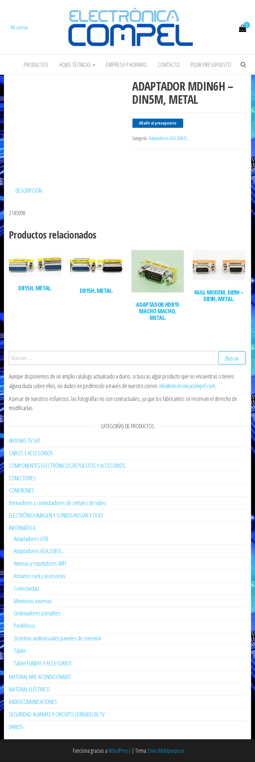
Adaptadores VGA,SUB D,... (169, 138)
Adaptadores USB (31, 539)
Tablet (20, 651)
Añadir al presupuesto (158, 123)
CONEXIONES (21, 490)
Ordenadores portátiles (37, 613)
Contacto (169, 65)
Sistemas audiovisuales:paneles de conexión (57, 638)
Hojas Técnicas (77, 65)
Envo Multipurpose (166, 750)
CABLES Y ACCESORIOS (31, 453)
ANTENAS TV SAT (25, 440)
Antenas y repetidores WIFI (40, 563)
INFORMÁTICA (22, 528)
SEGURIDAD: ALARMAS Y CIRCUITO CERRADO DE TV (56, 714)
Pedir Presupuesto (210, 65)
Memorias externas (33, 601)
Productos (36, 65)
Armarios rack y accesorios (40, 576)
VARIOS (16, 727)
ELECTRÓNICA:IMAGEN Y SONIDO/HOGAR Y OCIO (56, 515)
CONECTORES (22, 478)
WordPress (119, 750)
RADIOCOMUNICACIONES (33, 702)
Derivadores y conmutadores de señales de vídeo (57, 503)
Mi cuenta (19, 27)
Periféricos (24, 626)
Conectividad (26, 588)
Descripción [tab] (28, 190)
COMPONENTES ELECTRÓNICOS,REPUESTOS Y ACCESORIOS (67, 465)
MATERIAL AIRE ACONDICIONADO (40, 677)
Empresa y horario (126, 65)
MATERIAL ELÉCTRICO (29, 689)
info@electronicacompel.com (187, 386)
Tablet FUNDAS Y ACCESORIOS (43, 663)
